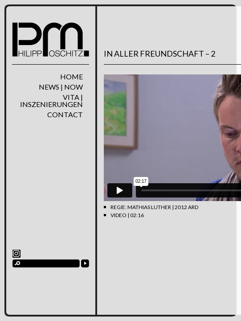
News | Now (61, 87)
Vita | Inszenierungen (51, 101)
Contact (65, 114)
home (71, 76)
